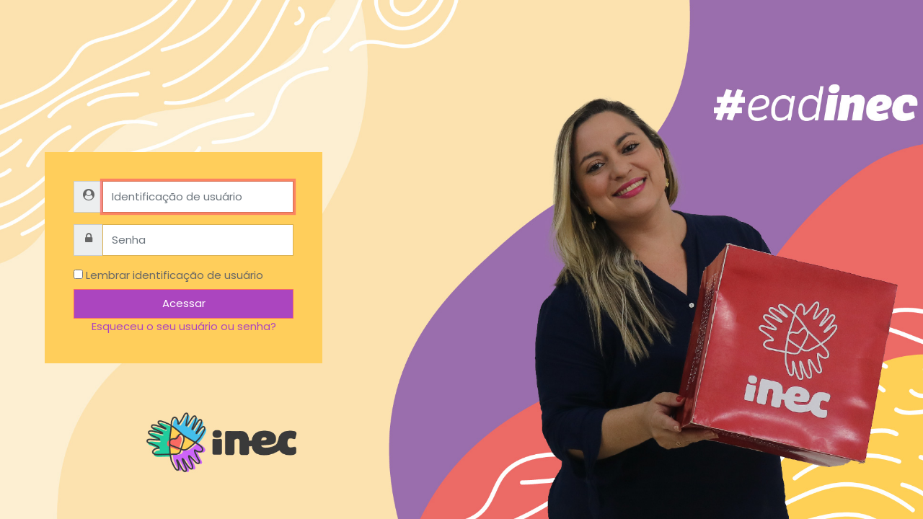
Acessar (184, 303)
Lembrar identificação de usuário (174, 275)
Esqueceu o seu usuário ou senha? (184, 326)
